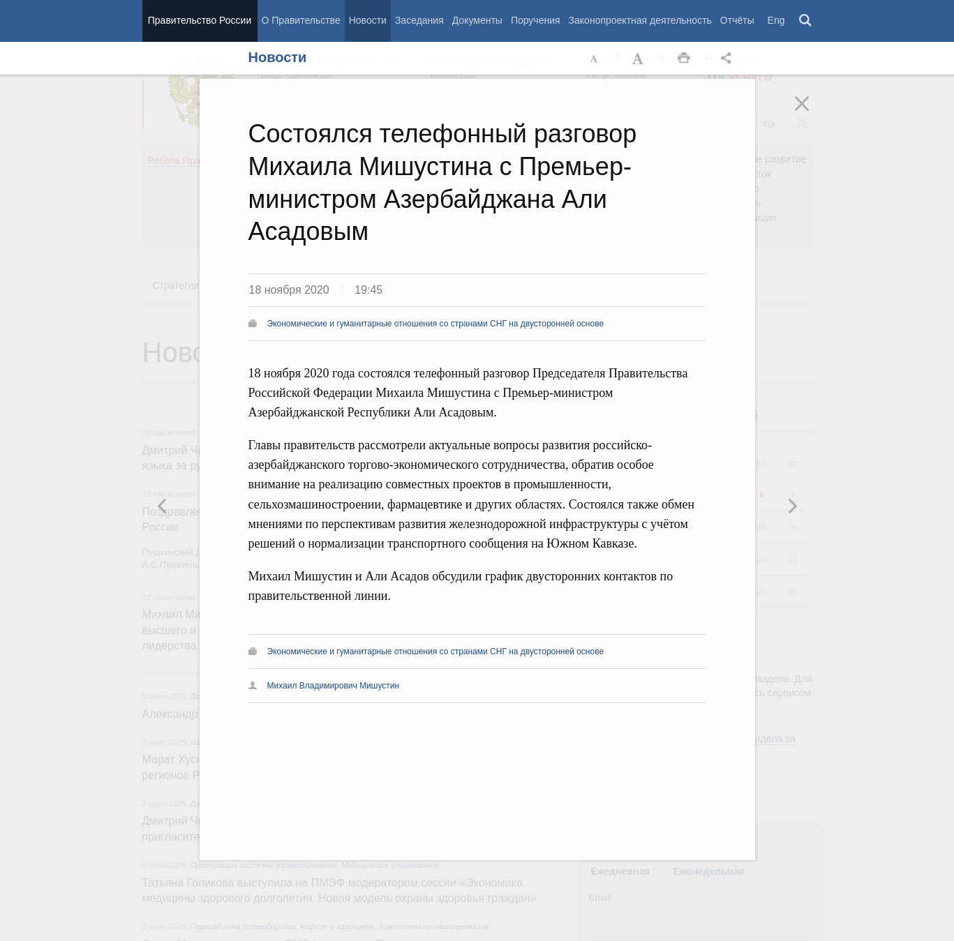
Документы (477, 20)
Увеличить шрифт (639, 58)
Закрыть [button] (811, 113)
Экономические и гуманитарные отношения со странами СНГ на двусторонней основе (435, 324)
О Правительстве (301, 20)
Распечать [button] (684, 58)
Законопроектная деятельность (640, 20)
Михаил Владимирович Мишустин (333, 686)
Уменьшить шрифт (594, 58)
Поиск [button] (806, 21)
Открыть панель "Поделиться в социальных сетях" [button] (728, 58)
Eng (776, 20)
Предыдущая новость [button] (792, 506)
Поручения (535, 20)
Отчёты (737, 20)
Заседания (419, 20)
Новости (368, 20)
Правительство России (199, 20)
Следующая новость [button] (163, 506)
